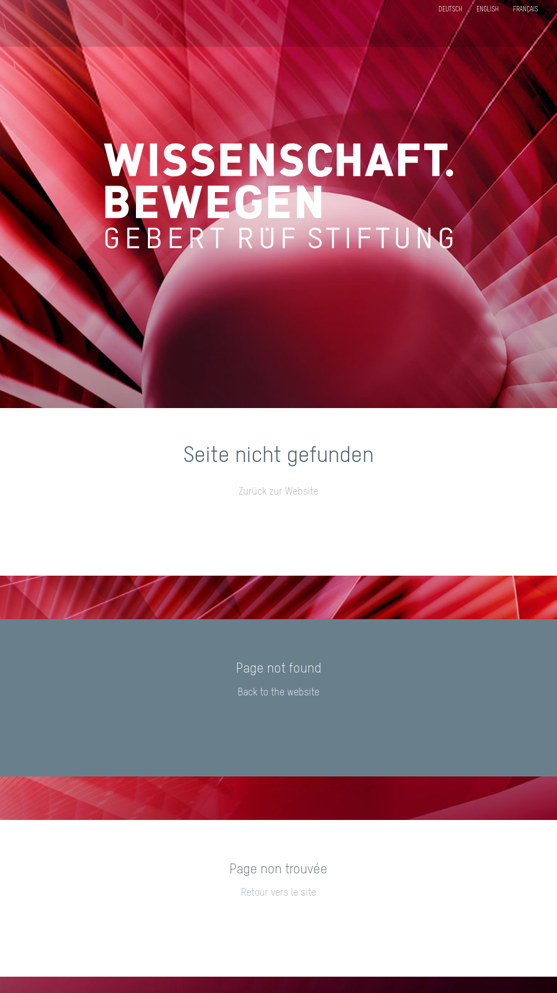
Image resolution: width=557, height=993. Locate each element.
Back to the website (278, 693)
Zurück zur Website (278, 492)
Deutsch (450, 10)
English (487, 10)
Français (525, 10)
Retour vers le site (278, 893)
